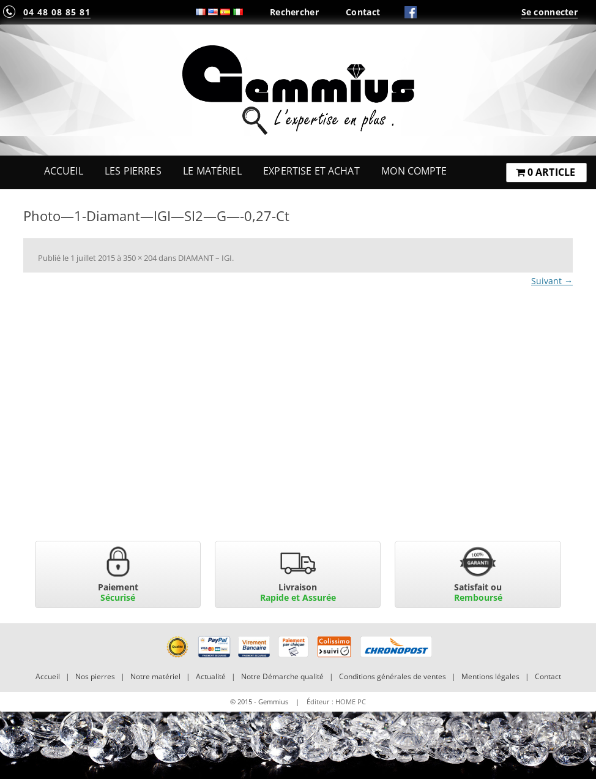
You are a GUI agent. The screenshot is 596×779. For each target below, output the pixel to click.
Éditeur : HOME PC (336, 701)
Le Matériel (212, 171)
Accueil (63, 171)
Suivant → (552, 281)
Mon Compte (414, 171)
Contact (363, 12)
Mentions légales (490, 676)
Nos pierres (95, 676)
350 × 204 (140, 257)
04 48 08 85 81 (57, 12)
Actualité (211, 676)
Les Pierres (133, 171)
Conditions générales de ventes (392, 676)
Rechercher (294, 12)
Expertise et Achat (311, 171)
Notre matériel (155, 676)
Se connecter (549, 12)
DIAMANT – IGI (205, 257)
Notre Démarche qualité (282, 676)
